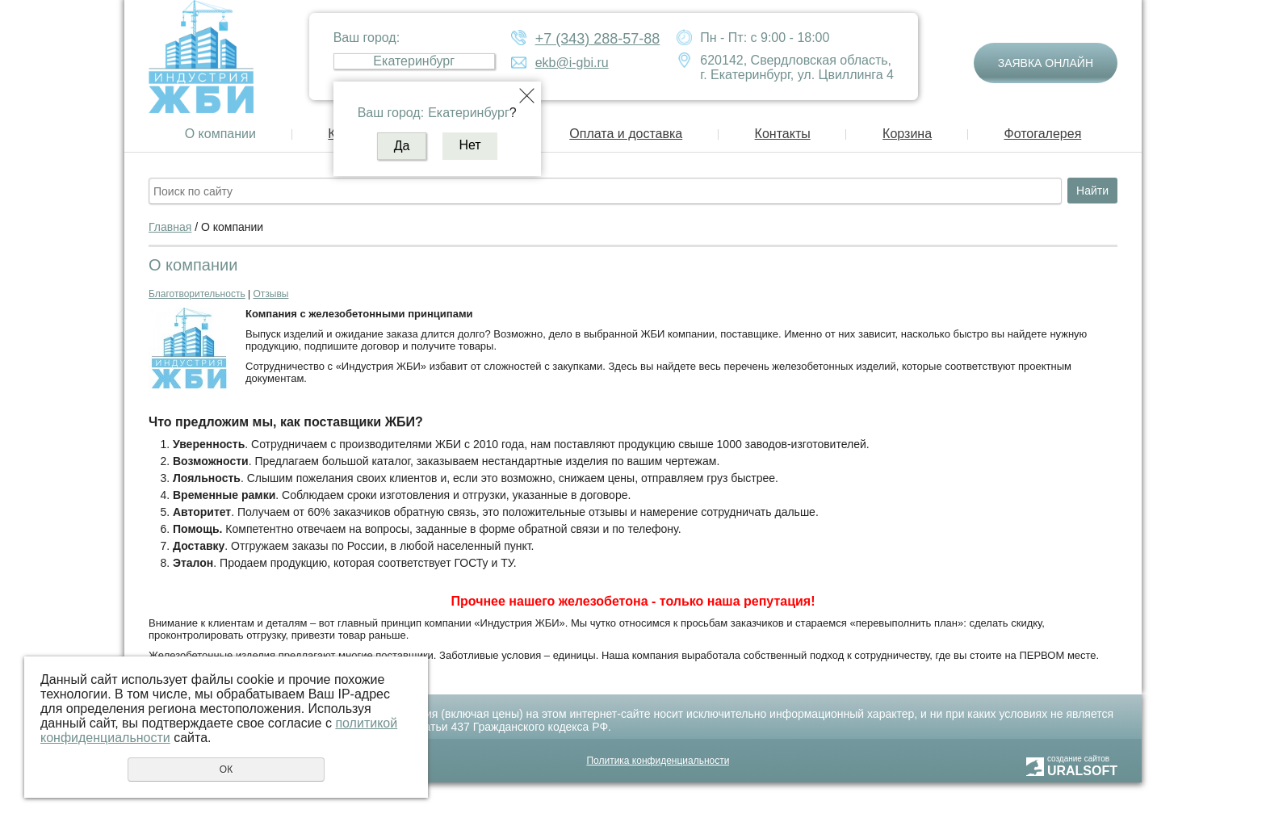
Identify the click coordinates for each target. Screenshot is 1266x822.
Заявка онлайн (1045, 63)
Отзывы (270, 294)
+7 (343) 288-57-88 (597, 39)
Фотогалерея (1042, 133)
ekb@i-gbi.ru (572, 62)
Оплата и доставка (625, 133)
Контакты (783, 133)
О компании (220, 133)
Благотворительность (197, 294)
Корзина (907, 133)
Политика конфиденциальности (657, 760)
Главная (170, 226)
